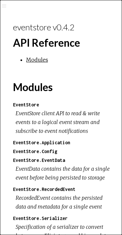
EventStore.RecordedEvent (44, 189)
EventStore (26, 104)
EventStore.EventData (39, 160)
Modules (37, 59)
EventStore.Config (35, 151)
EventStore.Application (41, 142)
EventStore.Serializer (40, 218)
